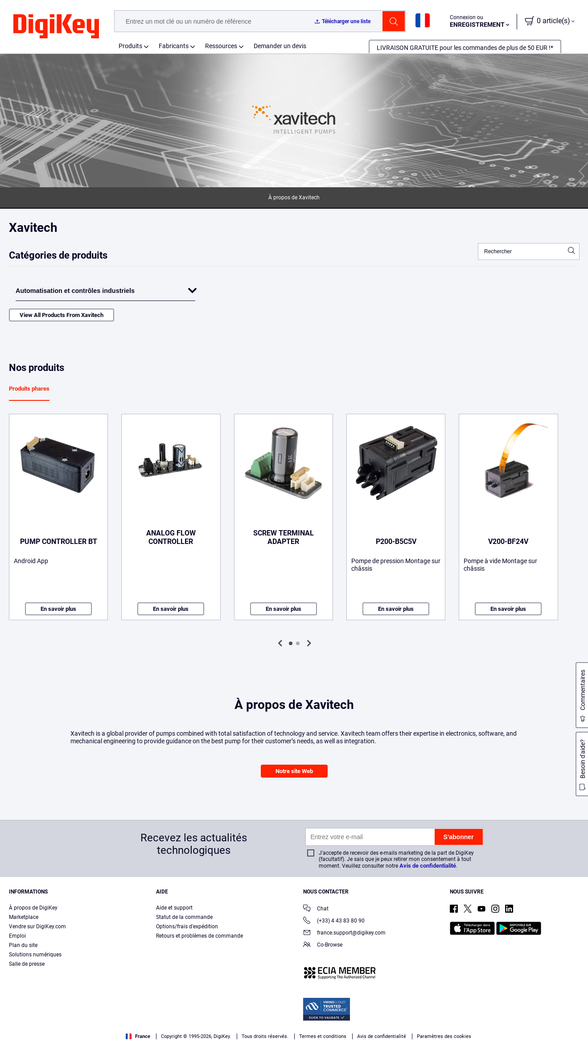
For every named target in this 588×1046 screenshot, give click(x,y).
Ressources (221, 45)
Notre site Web (294, 771)
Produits (130, 45)
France (138, 1036)
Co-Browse (322, 945)
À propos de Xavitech (294, 197)
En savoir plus (58, 608)
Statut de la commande (184, 917)
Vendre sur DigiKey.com (37, 926)
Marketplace (23, 917)
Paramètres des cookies (444, 1036)
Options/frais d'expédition (187, 926)
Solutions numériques (35, 954)
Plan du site (23, 945)
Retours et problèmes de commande (199, 936)
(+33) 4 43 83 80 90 (334, 921)
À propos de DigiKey (33, 908)
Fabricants (174, 45)
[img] (56, 26)
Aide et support (174, 908)
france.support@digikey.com (344, 933)
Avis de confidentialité (427, 865)
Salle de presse (27, 964)
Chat (316, 909)
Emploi (17, 936)
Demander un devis (280, 45)
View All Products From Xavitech (61, 315)
